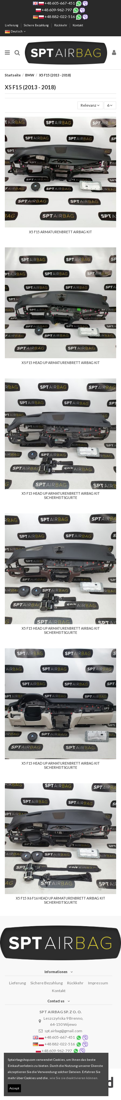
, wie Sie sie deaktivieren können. (73, 1078)
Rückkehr (61, 25)
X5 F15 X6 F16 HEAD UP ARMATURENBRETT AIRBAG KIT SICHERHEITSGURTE (60, 900)
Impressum (98, 982)
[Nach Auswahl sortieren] (90, 106)
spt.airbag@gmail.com (63, 1030)
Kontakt (78, 25)
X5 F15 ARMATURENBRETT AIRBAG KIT (60, 232)
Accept (14, 1088)
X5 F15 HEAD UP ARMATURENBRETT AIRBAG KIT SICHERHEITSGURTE (61, 496)
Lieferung (12, 25)
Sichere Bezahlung (36, 25)
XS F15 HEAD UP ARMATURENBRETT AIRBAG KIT (61, 363)
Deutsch (16, 31)
